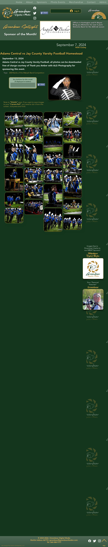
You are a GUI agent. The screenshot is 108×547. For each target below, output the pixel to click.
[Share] (44, 13)
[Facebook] (35, 8)
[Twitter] (35, 13)
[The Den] (98, 15)
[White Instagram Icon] (35, 18)
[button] (29, 2)
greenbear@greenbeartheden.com (64, 540)
